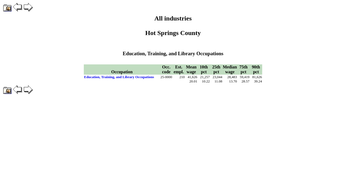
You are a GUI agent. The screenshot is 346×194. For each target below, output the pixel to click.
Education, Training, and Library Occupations (119, 77)
